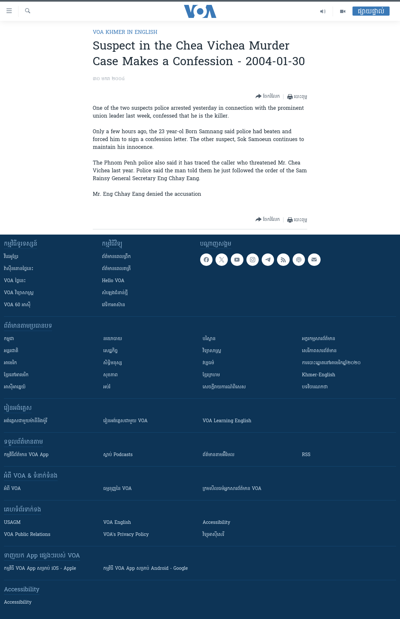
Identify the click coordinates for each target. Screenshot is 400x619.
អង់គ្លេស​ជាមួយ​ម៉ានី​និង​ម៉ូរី (25, 421)
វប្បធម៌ (208, 363)
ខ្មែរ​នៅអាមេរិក (16, 375)
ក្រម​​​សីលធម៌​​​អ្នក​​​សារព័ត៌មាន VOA (232, 488)
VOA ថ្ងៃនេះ (15, 281)
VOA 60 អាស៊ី (17, 305)
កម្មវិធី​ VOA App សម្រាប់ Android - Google (145, 568)
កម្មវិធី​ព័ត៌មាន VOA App (26, 455)
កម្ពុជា (9, 339)
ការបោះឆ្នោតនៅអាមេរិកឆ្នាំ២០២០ (331, 363)
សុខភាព (110, 375)
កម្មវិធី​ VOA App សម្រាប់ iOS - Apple (40, 568)
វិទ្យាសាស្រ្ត (212, 351)
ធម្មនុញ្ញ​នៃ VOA (117, 488)
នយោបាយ (112, 339)
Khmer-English (318, 375)
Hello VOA (113, 281)
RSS (306, 455)
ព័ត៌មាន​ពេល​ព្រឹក (116, 256)
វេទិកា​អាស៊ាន (113, 305)
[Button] (267, 96)
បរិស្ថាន (209, 339)
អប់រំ (106, 387)
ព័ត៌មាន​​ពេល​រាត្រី (116, 269)
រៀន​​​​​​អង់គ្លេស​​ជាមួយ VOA (125, 421)
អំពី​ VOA (12, 488)
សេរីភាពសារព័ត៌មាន (319, 351)
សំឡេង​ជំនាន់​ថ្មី (115, 293)
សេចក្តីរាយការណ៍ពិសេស (224, 387)
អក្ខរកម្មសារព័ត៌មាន (318, 339)
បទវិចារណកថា (315, 387)
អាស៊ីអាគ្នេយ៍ (15, 387)
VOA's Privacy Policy (126, 534)
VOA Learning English (227, 421)
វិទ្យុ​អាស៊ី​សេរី (213, 534)
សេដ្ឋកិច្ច (110, 351)
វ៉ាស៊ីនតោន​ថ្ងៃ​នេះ (19, 269)
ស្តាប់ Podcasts (117, 455)
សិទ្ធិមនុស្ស (112, 363)
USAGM (12, 522)
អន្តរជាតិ (11, 351)
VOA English (117, 522)
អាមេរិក (10, 363)
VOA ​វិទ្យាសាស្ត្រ (19, 293)
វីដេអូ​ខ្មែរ (11, 256)
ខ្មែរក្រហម (211, 375)
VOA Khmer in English (125, 32)
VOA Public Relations (27, 534)
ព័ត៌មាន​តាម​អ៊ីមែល (219, 455)
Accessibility (216, 522)
